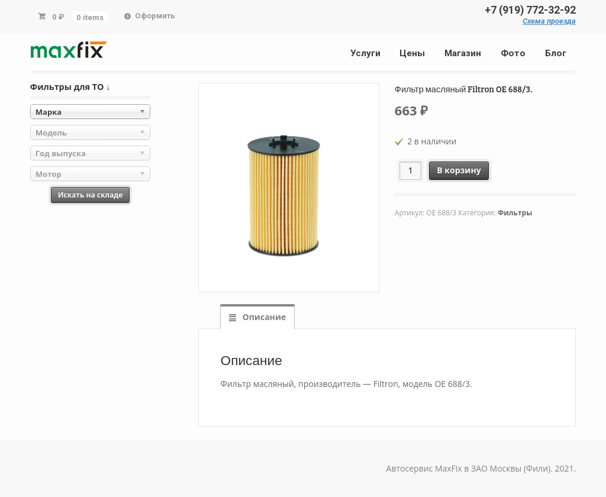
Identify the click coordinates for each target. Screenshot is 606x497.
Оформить (155, 15)
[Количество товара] (410, 171)
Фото (513, 53)
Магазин (462, 53)
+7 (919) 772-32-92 (530, 10)
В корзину (459, 170)
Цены (412, 53)
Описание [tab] (263, 316)
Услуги (365, 53)
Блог (555, 53)
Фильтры (515, 213)
